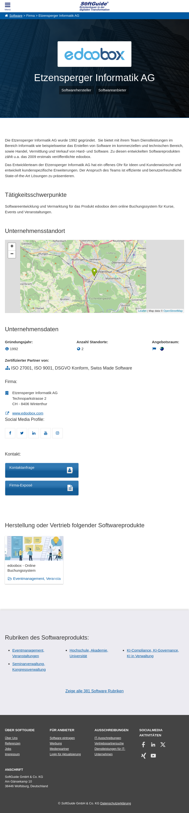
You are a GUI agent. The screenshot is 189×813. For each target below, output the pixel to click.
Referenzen (12, 743)
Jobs (8, 749)
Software (15, 15)
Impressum (12, 754)
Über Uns (11, 738)
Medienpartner (59, 749)
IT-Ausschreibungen (107, 738)
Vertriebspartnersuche (109, 743)
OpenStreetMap (173, 310)
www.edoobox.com (27, 413)
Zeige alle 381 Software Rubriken (94, 691)
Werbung (56, 743)
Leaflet (142, 310)
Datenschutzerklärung (115, 803)
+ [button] (12, 246)
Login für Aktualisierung (65, 754)
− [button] (12, 254)
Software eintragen (62, 738)
